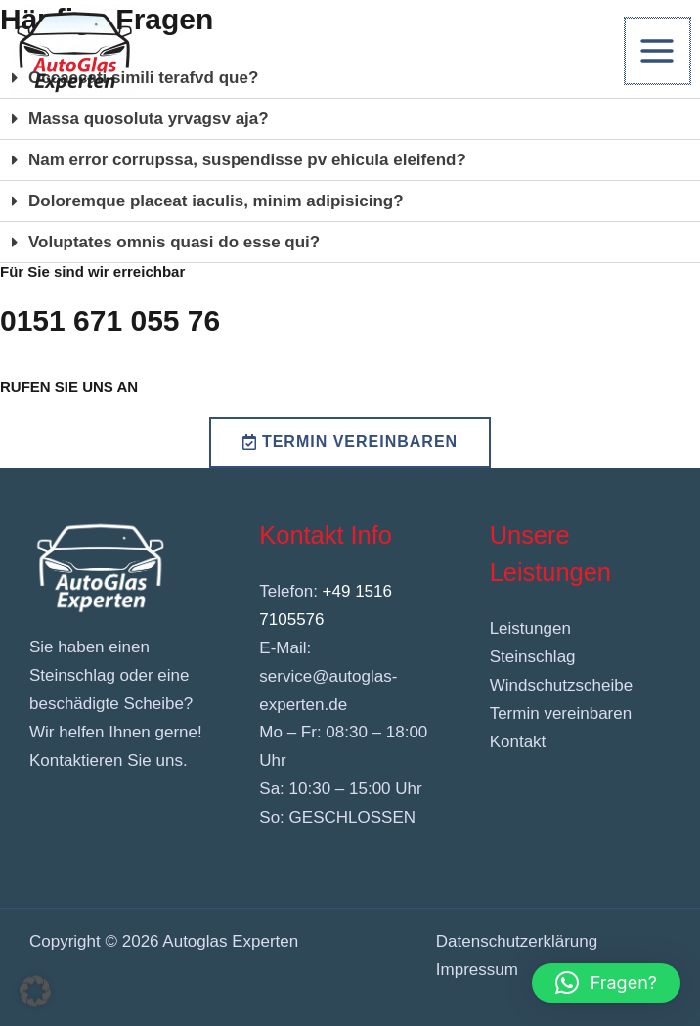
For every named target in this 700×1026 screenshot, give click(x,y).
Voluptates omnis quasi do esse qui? (174, 242)
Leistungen (530, 628)
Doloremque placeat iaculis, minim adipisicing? (216, 201)
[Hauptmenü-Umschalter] (659, 51)
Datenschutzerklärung (516, 941)
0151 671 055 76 (110, 320)
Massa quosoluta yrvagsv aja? (148, 119)
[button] (350, 119)
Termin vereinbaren (561, 713)
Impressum (477, 969)
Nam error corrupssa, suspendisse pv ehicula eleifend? (247, 160)
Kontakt (518, 742)
